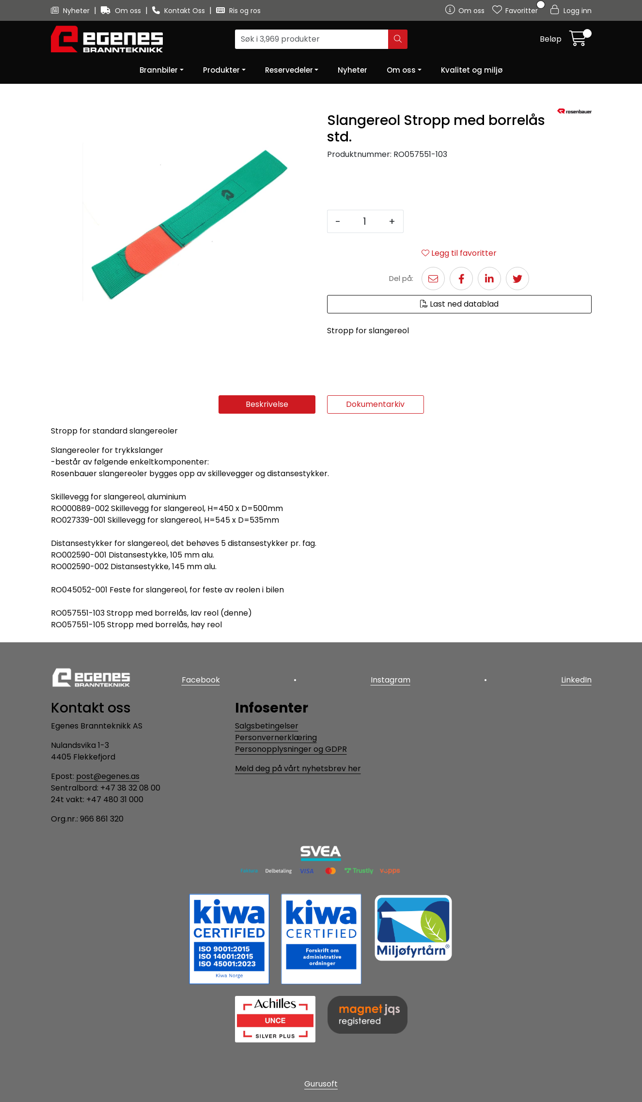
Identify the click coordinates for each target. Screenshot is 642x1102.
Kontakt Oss (179, 11)
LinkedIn (576, 679)
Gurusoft (321, 1083)
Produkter (221, 70)
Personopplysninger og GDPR (291, 749)
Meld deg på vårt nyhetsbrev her (298, 768)
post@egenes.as (108, 776)
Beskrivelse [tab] (267, 404)
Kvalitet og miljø (471, 70)
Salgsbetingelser (266, 725)
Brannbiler (159, 70)
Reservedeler (289, 70)
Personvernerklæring (276, 737)
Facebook (201, 679)
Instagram (390, 679)
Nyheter (71, 11)
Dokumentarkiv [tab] (375, 404)
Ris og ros (238, 11)
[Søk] (312, 39)
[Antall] (364, 221)
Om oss (122, 11)
